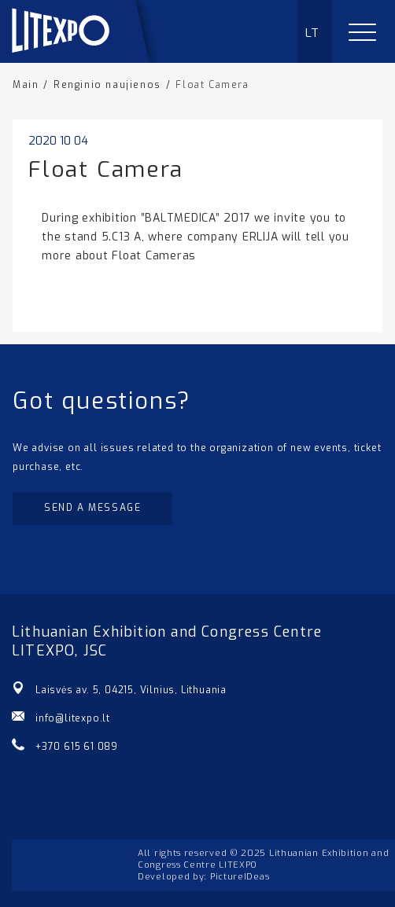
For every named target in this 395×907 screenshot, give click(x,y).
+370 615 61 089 (76, 746)
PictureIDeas (239, 877)
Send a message (92, 507)
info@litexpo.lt (72, 718)
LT (312, 33)
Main (26, 85)
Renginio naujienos (107, 85)
